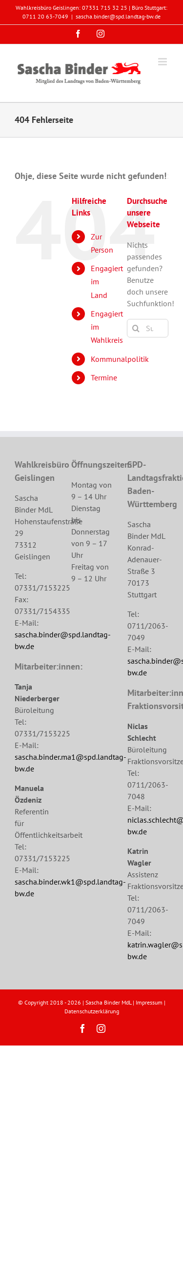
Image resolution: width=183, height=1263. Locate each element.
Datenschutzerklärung (91, 1011)
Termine (104, 377)
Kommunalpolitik (120, 359)
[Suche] (136, 328)
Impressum (149, 1002)
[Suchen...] (147, 328)
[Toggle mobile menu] (163, 62)
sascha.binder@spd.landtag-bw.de (118, 16)
